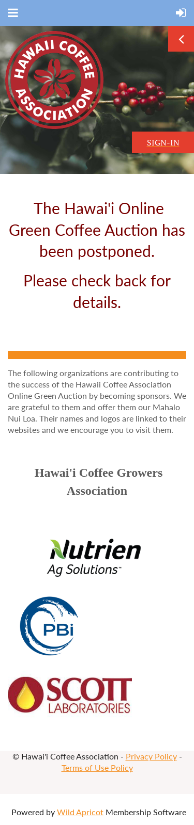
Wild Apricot (80, 812)
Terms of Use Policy (97, 767)
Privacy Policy (151, 756)
